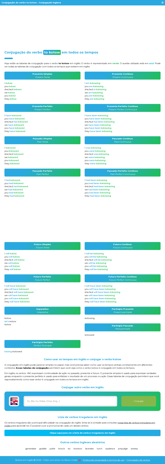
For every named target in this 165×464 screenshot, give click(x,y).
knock (61, 448)
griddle (43, 448)
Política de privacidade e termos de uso (103, 460)
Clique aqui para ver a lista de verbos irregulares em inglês (82, 433)
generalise (30, 448)
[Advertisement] (82, 26)
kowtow (78, 448)
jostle (52, 448)
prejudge (123, 448)
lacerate (89, 448)
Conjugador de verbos (138, 460)
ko (69, 448)
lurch (99, 448)
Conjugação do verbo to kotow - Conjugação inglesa (31, 2)
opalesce (110, 448)
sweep (134, 448)
